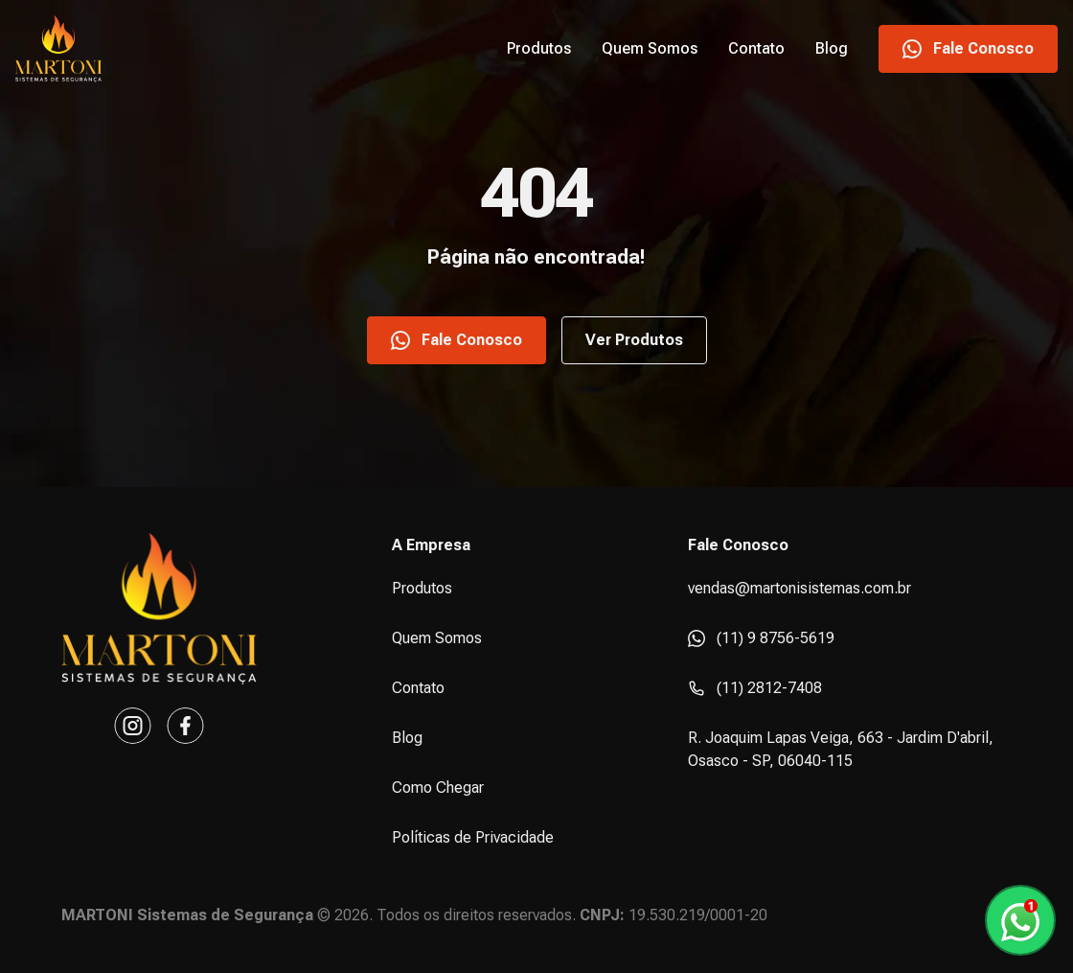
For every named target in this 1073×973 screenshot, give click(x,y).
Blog (831, 48)
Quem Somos (649, 48)
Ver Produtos (634, 340)
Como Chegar (438, 787)
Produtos (539, 48)
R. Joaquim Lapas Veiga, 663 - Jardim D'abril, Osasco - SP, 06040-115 (840, 749)
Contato (756, 48)
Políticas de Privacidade (473, 837)
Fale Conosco (968, 48)
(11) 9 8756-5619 (761, 638)
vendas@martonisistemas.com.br (799, 588)
